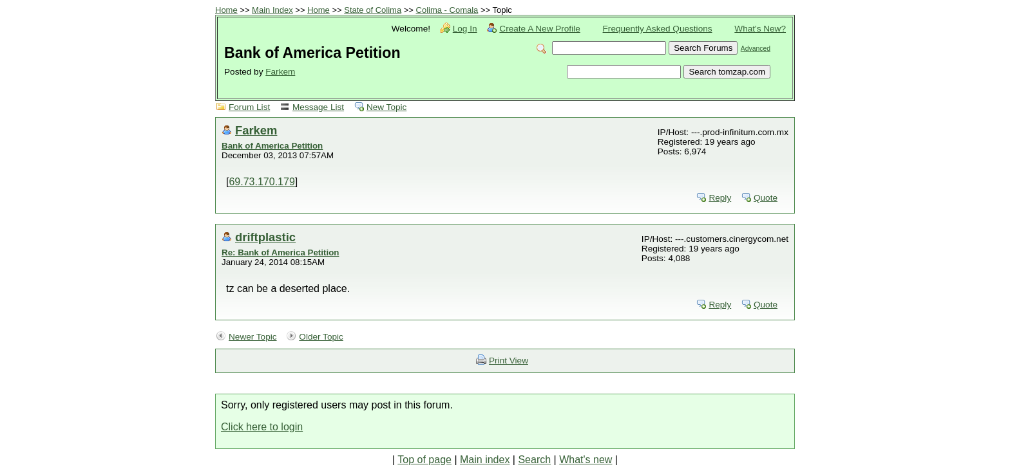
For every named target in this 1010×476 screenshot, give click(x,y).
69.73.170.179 (261, 181)
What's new (585, 459)
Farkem (280, 72)
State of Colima (372, 10)
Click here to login (262, 426)
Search (534, 459)
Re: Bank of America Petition (280, 252)
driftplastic (265, 237)
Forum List (249, 107)
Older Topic (321, 337)
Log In (465, 28)
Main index (485, 459)
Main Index (272, 10)
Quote (765, 198)
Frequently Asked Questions (657, 28)
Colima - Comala (447, 10)
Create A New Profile (539, 28)
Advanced (755, 48)
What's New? (760, 28)
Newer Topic (253, 337)
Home (226, 10)
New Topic (386, 107)
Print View (508, 360)
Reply (720, 198)
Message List (318, 107)
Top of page (424, 459)
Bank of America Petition (272, 146)
